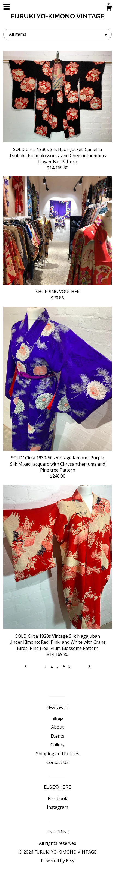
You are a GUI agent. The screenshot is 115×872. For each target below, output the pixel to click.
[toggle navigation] (6, 7)
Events (57, 736)
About (57, 727)
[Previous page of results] (26, 666)
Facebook (57, 798)
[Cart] (109, 8)
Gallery (57, 745)
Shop (57, 718)
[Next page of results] (89, 666)
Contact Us (57, 762)
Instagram (57, 807)
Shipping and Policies (57, 754)
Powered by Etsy (57, 861)
